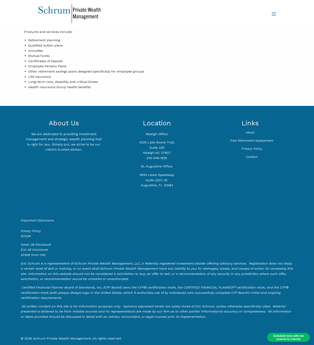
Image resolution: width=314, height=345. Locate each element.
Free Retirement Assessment (251, 140)
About (250, 132)
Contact (252, 157)
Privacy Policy (251, 149)
